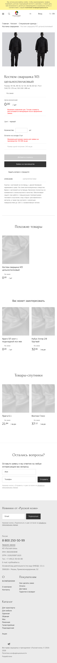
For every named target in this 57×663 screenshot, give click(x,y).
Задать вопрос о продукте (16, 172)
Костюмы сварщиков (10, 27)
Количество (9, 130)
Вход (40, 14)
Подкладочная (8, 628)
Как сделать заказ (26, 583)
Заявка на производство (25, 164)
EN (53, 14)
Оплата (22, 586)
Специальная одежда (27, 24)
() (29, 14)
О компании (7, 587)
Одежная (6, 614)
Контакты (6, 590)
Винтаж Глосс (38, 416)
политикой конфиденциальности (36, 8)
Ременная (6, 622)
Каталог (14, 24)
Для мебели (7, 611)
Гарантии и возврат (27, 592)
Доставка (23, 589)
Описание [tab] (8, 179)
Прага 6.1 (7, 416)
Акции (4, 634)
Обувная (5, 617)
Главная (5, 24)
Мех (3, 619)
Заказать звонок (8, 545)
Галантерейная (8, 625)
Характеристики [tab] (29, 179)
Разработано (12, 657)
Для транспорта (8, 608)
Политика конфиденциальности (14, 653)
